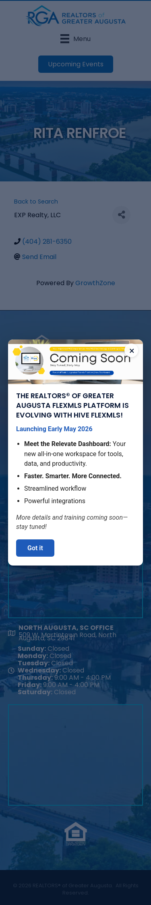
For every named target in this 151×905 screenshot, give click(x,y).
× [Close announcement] (131, 350)
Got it (35, 548)
